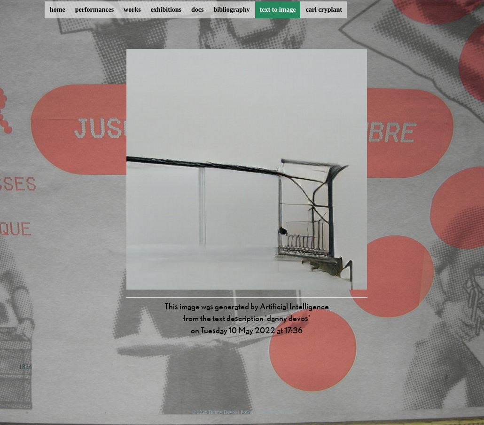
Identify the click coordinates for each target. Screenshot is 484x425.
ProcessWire (279, 412)
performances (94, 9)
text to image (278, 9)
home (57, 9)
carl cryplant (323, 9)
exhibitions (166, 9)
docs (197, 9)
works (132, 9)
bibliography (231, 9)
